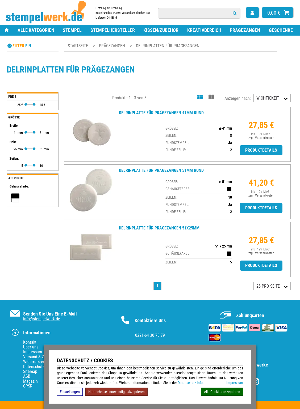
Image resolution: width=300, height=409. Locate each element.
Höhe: (14, 142)
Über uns (30, 347)
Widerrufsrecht (35, 361)
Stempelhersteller (112, 30)
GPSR (27, 386)
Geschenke (281, 30)
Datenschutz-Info (190, 383)
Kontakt (29, 342)
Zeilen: (14, 158)
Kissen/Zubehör (160, 30)
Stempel (72, 30)
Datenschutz (33, 366)
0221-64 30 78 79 (150, 335)
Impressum (234, 383)
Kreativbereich (204, 30)
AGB (26, 376)
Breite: (14, 125)
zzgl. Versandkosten (261, 138)
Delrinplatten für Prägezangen (167, 45)
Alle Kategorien (36, 30)
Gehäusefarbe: (19, 186)
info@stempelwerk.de (41, 318)
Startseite (78, 45)
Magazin (30, 381)
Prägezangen (245, 30)
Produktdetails (261, 150)
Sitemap (30, 371)
